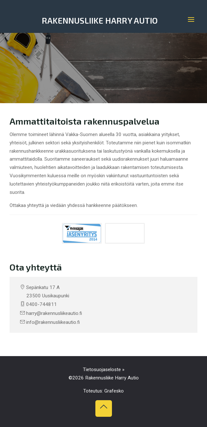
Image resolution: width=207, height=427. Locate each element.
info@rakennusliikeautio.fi (53, 322)
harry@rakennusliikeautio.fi (54, 313)
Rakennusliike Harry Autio (100, 20)
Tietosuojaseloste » (103, 369)
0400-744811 (41, 304)
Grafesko (114, 391)
